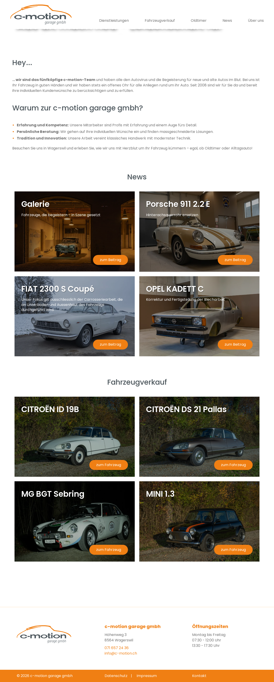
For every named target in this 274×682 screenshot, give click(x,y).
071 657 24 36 (117, 647)
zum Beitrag (110, 259)
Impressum (147, 675)
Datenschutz (116, 675)
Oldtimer (199, 20)
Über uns (256, 20)
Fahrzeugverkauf (160, 20)
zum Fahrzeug (108, 464)
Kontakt (199, 675)
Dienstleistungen (114, 20)
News (227, 20)
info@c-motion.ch (121, 653)
